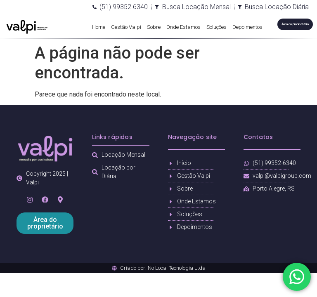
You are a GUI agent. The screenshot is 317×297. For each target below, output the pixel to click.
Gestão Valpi (126, 27)
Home (98, 27)
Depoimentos (247, 27)
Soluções (216, 27)
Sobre (154, 27)
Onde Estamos (183, 27)
